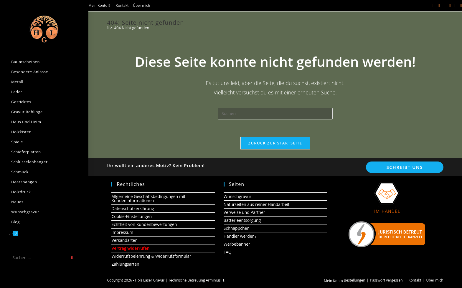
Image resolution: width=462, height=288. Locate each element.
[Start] (107, 27)
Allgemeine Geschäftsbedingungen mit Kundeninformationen (148, 199)
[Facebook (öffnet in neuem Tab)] (439, 6)
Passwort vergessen (386, 280)
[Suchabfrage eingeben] (275, 113)
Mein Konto (99, 5)
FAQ (228, 252)
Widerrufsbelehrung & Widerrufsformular (151, 256)
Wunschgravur (237, 196)
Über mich (141, 5)
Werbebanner (237, 244)
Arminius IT (215, 280)
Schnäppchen (237, 228)
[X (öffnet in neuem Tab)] (434, 6)
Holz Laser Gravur (149, 280)
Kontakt (122, 5)
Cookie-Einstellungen (131, 216)
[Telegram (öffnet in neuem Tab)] (460, 6)
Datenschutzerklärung (132, 209)
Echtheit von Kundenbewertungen (144, 224)
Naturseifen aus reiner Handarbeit (257, 204)
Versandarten (124, 240)
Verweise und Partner (244, 212)
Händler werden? (240, 236)
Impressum (122, 232)
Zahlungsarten (125, 264)
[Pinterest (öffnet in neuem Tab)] (445, 6)
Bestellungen (354, 280)
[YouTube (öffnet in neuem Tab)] (455, 6)
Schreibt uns (405, 167)
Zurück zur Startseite (275, 143)
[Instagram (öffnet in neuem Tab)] (450, 6)
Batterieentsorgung (242, 220)
